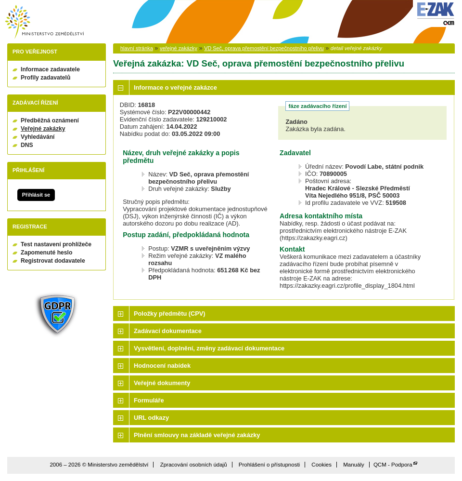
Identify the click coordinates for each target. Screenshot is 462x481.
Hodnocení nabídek (162, 365)
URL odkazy (151, 417)
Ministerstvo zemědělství (44, 22)
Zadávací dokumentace (168, 330)
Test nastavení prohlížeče (56, 244)
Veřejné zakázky (43, 128)
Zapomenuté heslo (46, 252)
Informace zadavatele (50, 69)
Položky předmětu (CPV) (169, 313)
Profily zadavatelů (45, 77)
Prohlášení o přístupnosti (269, 465)
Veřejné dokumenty (162, 383)
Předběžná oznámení (50, 120)
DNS (27, 145)
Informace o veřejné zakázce (175, 87)
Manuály (353, 465)
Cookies (321, 465)
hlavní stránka (136, 48)
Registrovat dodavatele (53, 260)
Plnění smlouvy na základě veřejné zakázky (197, 435)
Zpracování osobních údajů (193, 465)
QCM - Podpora (392, 465)
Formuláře (149, 400)
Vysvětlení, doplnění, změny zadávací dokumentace (209, 348)
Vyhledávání (38, 137)
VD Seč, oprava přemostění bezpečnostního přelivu (263, 48)
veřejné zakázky (178, 48)
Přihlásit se (36, 195)
